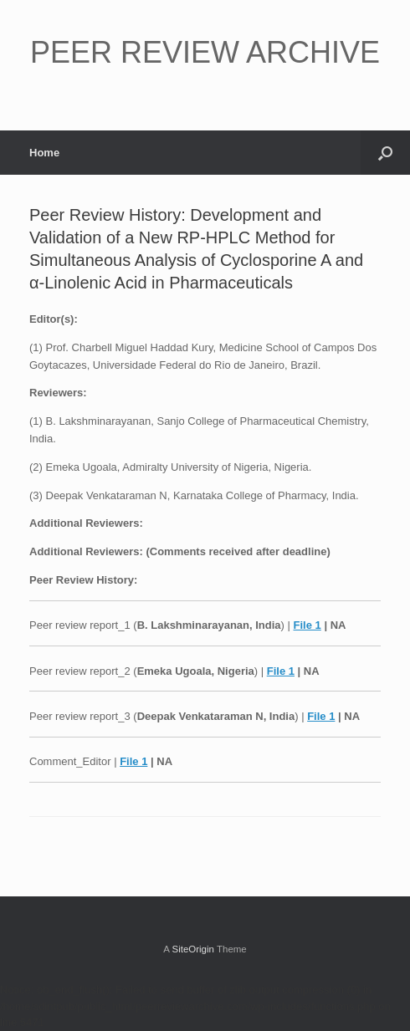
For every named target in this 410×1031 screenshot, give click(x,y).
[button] (385, 152)
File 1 (307, 625)
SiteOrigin (193, 949)
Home (44, 152)
